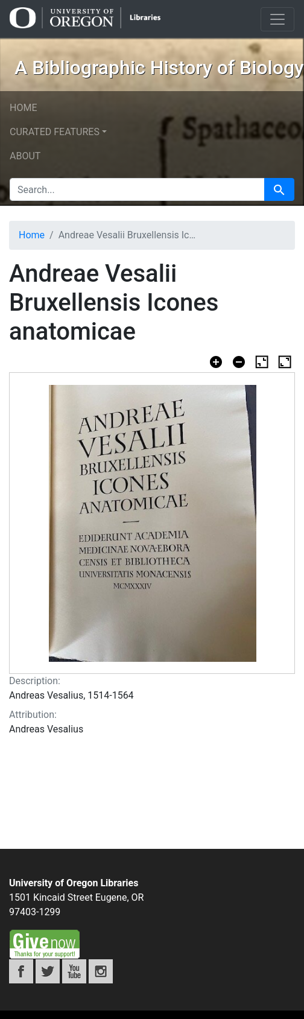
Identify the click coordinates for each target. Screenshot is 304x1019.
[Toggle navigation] (277, 19)
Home (23, 107)
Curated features (55, 132)
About (25, 156)
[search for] (137, 189)
